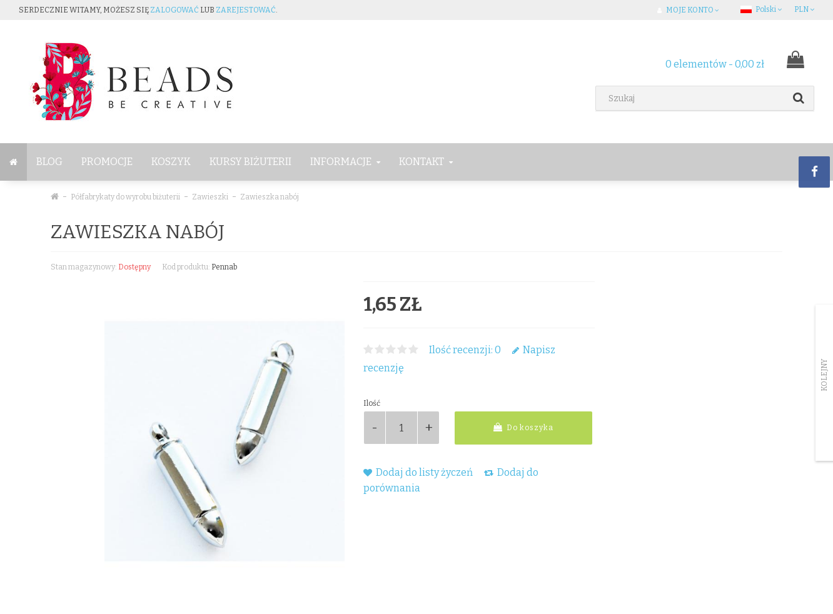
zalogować (174, 10)
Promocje (107, 162)
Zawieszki (210, 197)
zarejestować (246, 10)
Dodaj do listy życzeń (418, 472)
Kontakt (426, 162)
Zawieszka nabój (269, 197)
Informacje (345, 162)
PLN (804, 9)
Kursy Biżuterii (250, 162)
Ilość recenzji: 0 (465, 350)
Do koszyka (523, 427)
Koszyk (171, 162)
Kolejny (824, 375)
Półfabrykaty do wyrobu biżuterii (125, 197)
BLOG (49, 162)
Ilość (371, 403)
